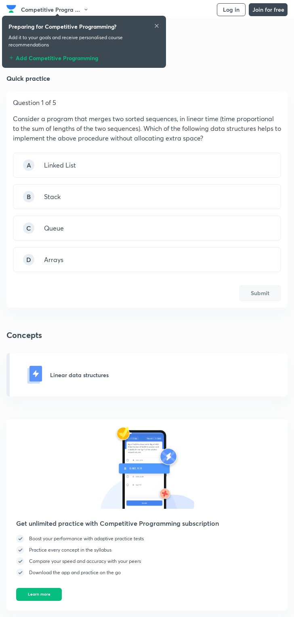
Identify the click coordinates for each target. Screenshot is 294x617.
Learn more (39, 594)
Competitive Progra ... (55, 9)
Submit (260, 293)
